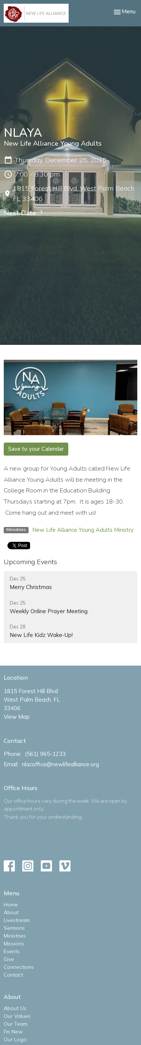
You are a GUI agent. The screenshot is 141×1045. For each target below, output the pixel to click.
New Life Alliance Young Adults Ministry (83, 530)
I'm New (13, 1031)
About (11, 912)
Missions (14, 943)
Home (11, 904)
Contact (13, 974)
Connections (19, 967)
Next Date (24, 212)
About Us (15, 1008)
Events (12, 951)
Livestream (17, 920)
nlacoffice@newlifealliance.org (60, 764)
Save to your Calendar (36, 449)
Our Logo (15, 1039)
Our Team (15, 1023)
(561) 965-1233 (45, 753)
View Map (17, 716)
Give (9, 959)
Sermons (14, 928)
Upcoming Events (30, 561)
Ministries (15, 935)
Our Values (17, 1016)
